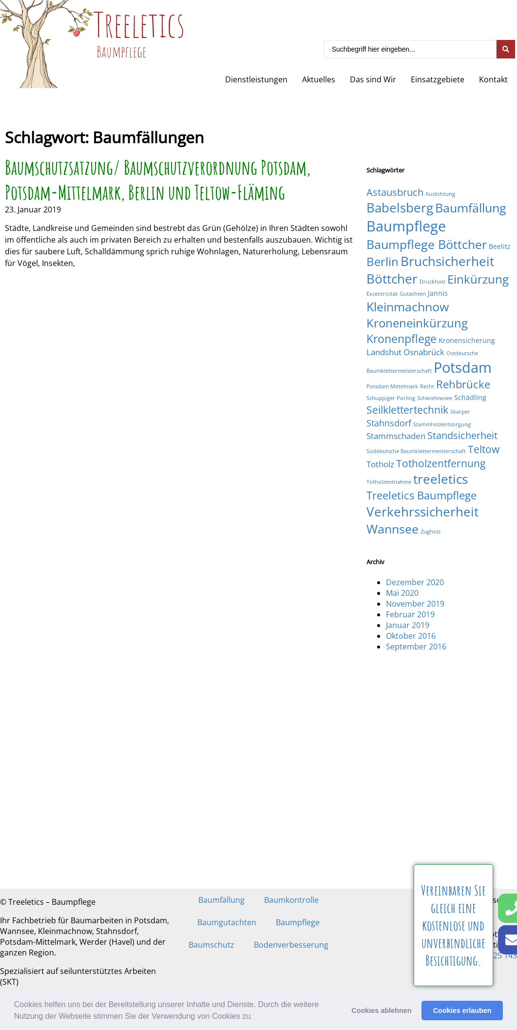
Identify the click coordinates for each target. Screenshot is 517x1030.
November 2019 (415, 603)
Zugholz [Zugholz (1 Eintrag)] (430, 531)
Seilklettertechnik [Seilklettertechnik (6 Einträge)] (407, 409)
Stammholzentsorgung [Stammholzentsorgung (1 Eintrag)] (442, 424)
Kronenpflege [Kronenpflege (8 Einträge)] (401, 338)
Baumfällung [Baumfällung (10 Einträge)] (470, 207)
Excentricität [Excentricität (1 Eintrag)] (382, 293)
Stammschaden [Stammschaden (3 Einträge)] (395, 435)
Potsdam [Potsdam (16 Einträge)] (463, 367)
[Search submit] (506, 49)
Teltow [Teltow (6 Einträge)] (483, 449)
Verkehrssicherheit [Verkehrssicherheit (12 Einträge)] (422, 511)
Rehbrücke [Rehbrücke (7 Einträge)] (463, 384)
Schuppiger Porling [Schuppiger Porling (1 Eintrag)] (390, 398)
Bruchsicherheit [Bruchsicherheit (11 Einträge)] (447, 261)
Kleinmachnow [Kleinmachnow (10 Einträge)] (407, 306)
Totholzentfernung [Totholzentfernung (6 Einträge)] (440, 463)
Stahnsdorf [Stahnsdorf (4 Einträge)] (388, 423)
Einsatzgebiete (437, 79)
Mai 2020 (402, 593)
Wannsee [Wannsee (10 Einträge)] (392, 528)
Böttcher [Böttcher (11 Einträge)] (392, 278)
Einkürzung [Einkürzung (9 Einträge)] (478, 279)
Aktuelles (318, 79)
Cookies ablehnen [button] (381, 1010)
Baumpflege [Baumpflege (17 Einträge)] (406, 226)
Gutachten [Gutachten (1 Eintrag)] (413, 293)
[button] (256, 1017)
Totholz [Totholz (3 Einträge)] (380, 464)
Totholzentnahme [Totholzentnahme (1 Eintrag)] (388, 481)
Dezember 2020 (415, 582)
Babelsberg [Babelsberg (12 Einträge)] (399, 207)
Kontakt (493, 79)
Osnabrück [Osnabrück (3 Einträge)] (423, 352)
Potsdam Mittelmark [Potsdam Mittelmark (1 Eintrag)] (392, 386)
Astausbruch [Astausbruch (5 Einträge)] (394, 192)
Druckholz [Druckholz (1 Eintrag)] (432, 281)
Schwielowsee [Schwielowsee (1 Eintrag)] (434, 398)
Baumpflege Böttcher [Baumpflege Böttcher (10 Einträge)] (426, 244)
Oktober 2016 (411, 635)
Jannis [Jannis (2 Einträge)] (438, 293)
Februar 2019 (410, 614)
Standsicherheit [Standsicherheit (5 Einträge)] (462, 435)
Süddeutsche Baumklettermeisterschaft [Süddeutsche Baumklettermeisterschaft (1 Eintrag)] (416, 451)
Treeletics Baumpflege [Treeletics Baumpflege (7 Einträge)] (421, 495)
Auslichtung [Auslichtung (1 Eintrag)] (440, 194)
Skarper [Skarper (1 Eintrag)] (460, 411)
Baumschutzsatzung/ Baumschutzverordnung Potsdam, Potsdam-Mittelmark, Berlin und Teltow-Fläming (157, 180)
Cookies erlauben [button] (462, 1010)
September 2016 (416, 646)
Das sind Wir (373, 79)
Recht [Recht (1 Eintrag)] (427, 386)
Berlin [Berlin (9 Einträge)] (382, 261)
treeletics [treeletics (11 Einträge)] (440, 479)
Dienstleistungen (256, 79)
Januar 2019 (407, 625)
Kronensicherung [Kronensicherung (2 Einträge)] (467, 340)
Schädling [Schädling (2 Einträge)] (470, 397)
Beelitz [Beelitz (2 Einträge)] (500, 246)
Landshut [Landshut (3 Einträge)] (384, 352)
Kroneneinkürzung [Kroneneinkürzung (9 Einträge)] (417, 323)
